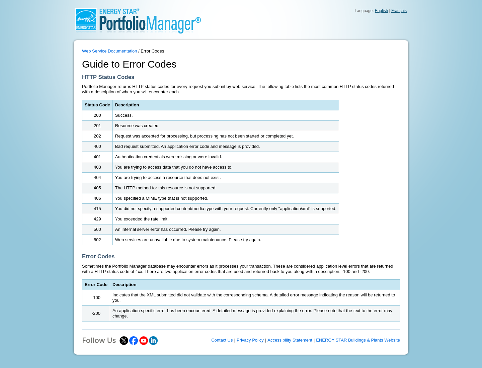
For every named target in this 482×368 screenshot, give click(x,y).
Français (399, 10)
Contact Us (222, 340)
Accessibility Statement (289, 340)
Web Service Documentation (109, 51)
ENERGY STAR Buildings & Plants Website (358, 340)
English (381, 10)
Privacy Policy (250, 340)
